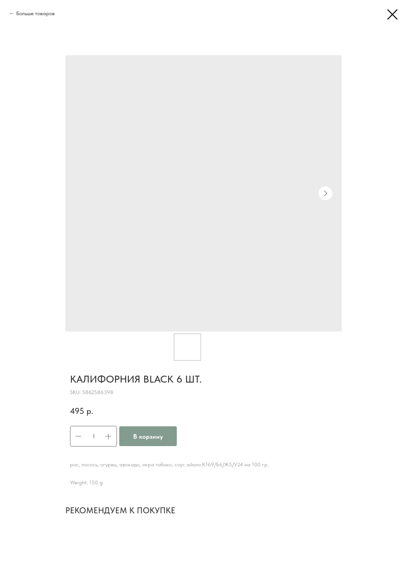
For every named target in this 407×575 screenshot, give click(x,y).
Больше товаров (35, 13)
